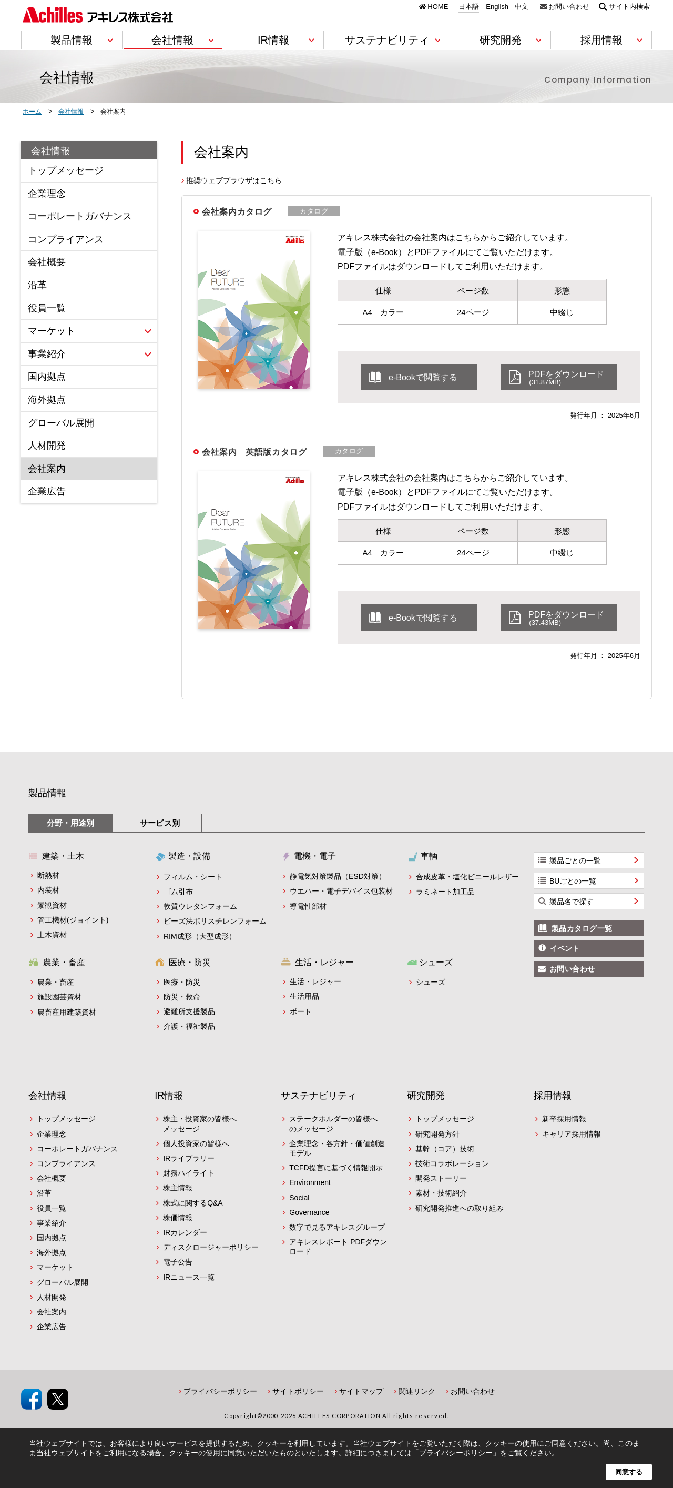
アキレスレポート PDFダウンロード (338, 1247)
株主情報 (177, 1187)
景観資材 (52, 905)
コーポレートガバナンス (80, 216)
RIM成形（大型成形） (200, 936)
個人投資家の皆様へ (196, 1143)
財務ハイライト (189, 1173)
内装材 (48, 890)
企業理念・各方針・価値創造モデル (337, 1148)
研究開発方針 (437, 1134)
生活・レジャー (315, 981)
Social (299, 1197)
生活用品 (304, 996)
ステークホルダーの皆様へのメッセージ (333, 1123)
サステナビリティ (318, 1095)
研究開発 (426, 1095)
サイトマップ (361, 1391)
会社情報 (50, 151)
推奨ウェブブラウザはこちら (234, 180)
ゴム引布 (178, 891)
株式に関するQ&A (193, 1203)
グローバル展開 (61, 423)
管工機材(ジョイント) (72, 920)
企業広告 (47, 491)
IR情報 (169, 1095)
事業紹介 (47, 354)
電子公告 (177, 1262)
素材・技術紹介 (441, 1193)
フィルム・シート (193, 877)
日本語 (468, 7)
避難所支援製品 (189, 1011)
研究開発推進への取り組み (459, 1208)
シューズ (430, 982)
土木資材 (52, 934)
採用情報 (553, 1095)
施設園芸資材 (59, 997)
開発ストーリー (441, 1178)
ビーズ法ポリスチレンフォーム (215, 921)
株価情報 (177, 1217)
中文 (521, 7)
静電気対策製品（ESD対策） (338, 876)
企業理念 (47, 193)
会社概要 (47, 262)
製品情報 (47, 793)
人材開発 (47, 445)
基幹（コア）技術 (444, 1149)
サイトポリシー (298, 1391)
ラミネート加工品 (445, 891)
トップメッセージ (66, 170)
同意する (629, 1472)
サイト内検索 (629, 6)
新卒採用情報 (564, 1119)
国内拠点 (47, 376)
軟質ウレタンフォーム (200, 906)
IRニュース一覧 (189, 1277)
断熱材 (48, 875)
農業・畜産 (55, 982)
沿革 (37, 285)
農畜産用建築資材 (66, 1012)
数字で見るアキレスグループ (337, 1227)
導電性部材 (308, 906)
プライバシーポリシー (220, 1391)
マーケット (51, 331)
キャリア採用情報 (571, 1134)
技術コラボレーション (452, 1163)
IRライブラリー (189, 1158)
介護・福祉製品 (189, 1026)
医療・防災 (182, 982)
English (497, 7)
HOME (437, 6)
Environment (310, 1182)
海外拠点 (47, 399)
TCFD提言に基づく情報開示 (335, 1167)
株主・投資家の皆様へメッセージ (200, 1123)
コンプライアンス (66, 239)
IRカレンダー (185, 1232)
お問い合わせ (568, 6)
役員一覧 (47, 308)
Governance (309, 1212)
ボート (301, 1011)
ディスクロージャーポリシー (211, 1247)
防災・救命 (182, 997)
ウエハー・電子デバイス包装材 (341, 891)
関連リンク (417, 1391)
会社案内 (47, 468)
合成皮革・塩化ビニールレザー (467, 877)
